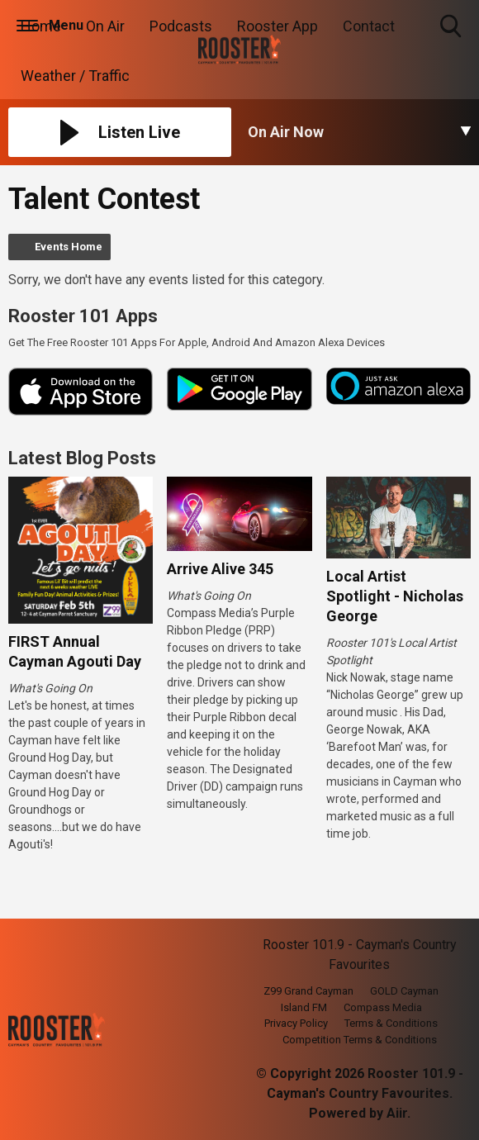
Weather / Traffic (75, 75)
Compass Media (383, 1007)
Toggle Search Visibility (452, 27)
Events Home (68, 246)
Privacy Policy (296, 1023)
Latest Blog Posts (82, 458)
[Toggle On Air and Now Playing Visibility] (359, 132)
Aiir (397, 1113)
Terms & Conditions (391, 1023)
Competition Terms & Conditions (359, 1039)
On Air (105, 26)
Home (41, 26)
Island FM (304, 1007)
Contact (369, 26)
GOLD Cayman (404, 991)
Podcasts (180, 26)
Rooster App (277, 26)
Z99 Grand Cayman (308, 991)
